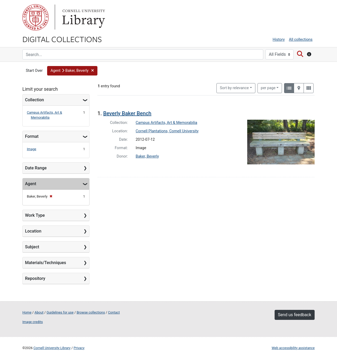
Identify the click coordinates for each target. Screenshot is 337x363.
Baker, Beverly (147, 156)
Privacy (78, 348)
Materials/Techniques (45, 262)
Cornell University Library (52, 348)
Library (83, 17)
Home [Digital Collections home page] (26, 312)
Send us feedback (294, 314)
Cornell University (35, 17)
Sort (234, 88)
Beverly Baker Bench (127, 113)
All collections (301, 39)
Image (31, 149)
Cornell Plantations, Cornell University (167, 131)
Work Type (35, 215)
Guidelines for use (60, 312)
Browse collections (91, 312)
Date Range (36, 167)
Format (31, 136)
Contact (114, 312)
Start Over (34, 70)
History (279, 39)
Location (33, 231)
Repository (35, 278)
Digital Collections (62, 39)
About (38, 312)
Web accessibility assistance (293, 348)
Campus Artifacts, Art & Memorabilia (166, 122)
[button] (72, 70)
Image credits (32, 322)
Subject (32, 246)
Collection (34, 99)
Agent (30, 183)
